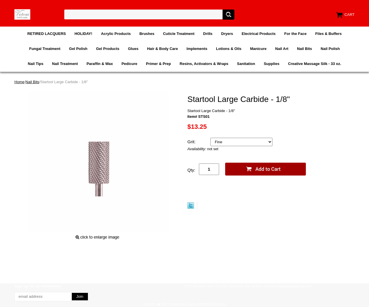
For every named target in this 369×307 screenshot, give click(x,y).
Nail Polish (330, 48)
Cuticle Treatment (178, 33)
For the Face (295, 33)
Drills (208, 33)
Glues (133, 48)
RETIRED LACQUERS (46, 33)
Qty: (191, 170)
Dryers (227, 33)
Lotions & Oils (228, 48)
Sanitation (246, 64)
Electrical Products (259, 33)
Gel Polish (78, 48)
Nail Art (282, 48)
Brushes (146, 33)
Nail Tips (36, 64)
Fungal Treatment (44, 48)
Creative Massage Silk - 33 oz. (314, 64)
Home (19, 82)
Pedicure (129, 64)
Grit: (192, 141)
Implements (197, 48)
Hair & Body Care (162, 48)
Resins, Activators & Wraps (204, 64)
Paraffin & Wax (99, 64)
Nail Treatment (65, 64)
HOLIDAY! (83, 33)
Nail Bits (304, 48)
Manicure (258, 48)
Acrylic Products (116, 33)
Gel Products (107, 48)
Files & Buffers (328, 33)
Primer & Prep (158, 64)
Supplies (271, 64)
